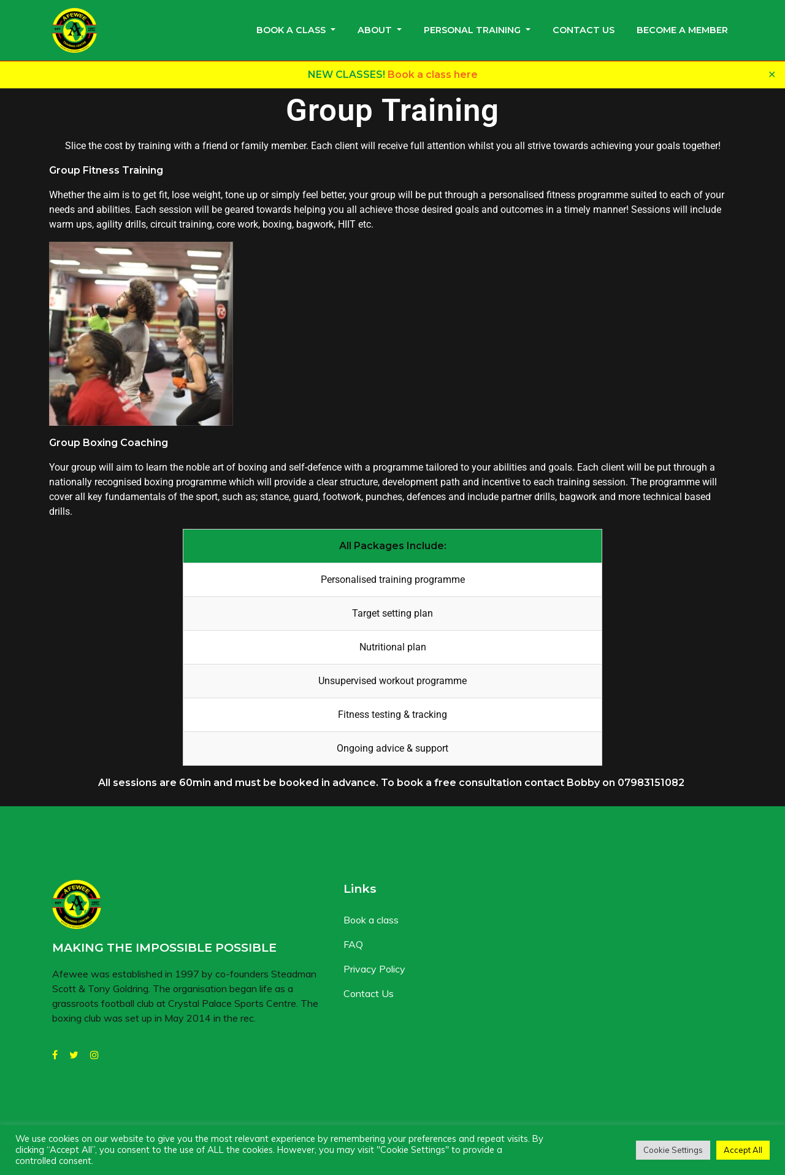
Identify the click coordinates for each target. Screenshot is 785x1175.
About (375, 30)
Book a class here (433, 74)
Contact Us (584, 30)
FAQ (353, 944)
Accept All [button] (743, 1150)
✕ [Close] (772, 74)
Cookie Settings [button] (673, 1150)
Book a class (291, 30)
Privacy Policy (374, 969)
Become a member (682, 30)
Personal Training (472, 30)
